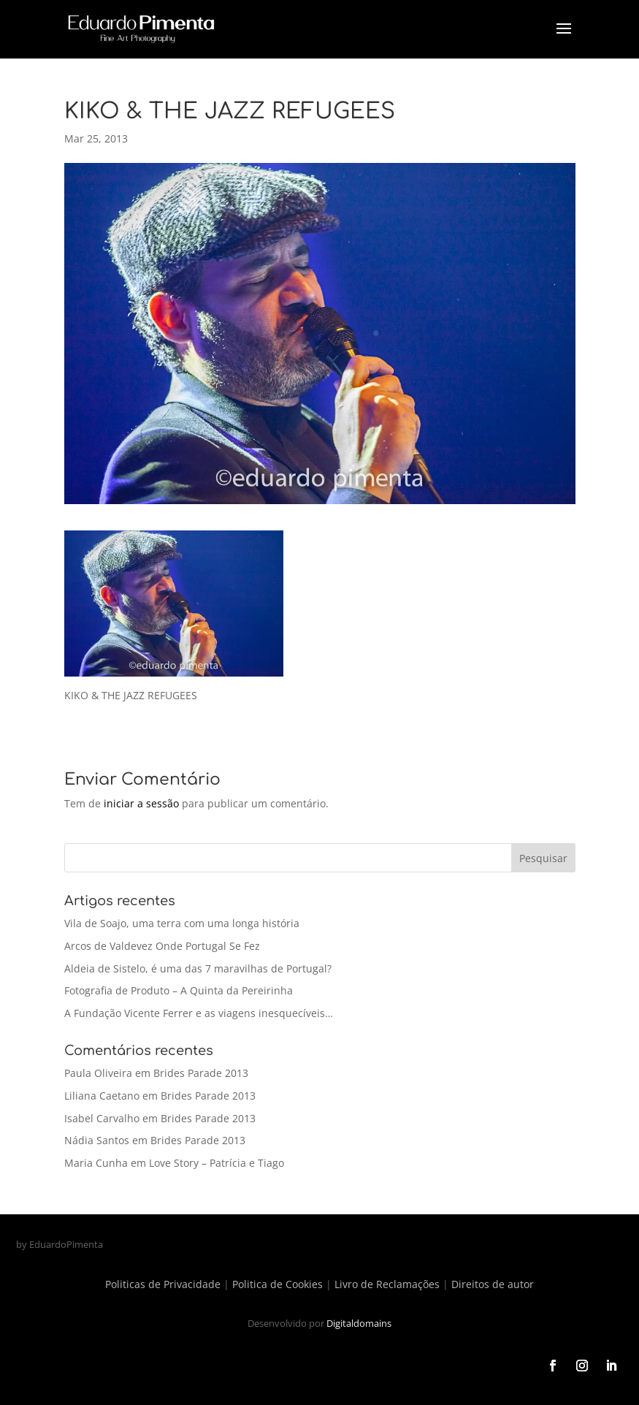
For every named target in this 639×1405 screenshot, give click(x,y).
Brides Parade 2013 (200, 1073)
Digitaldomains (358, 1323)
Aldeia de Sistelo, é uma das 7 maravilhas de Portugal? (198, 968)
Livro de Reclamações (387, 1284)
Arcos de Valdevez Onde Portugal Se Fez (162, 946)
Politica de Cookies (277, 1284)
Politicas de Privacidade (163, 1284)
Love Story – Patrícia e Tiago (216, 1163)
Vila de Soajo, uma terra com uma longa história (181, 923)
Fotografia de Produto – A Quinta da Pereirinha (178, 990)
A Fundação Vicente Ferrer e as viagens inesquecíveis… (198, 1013)
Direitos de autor (492, 1284)
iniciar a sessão (141, 803)
